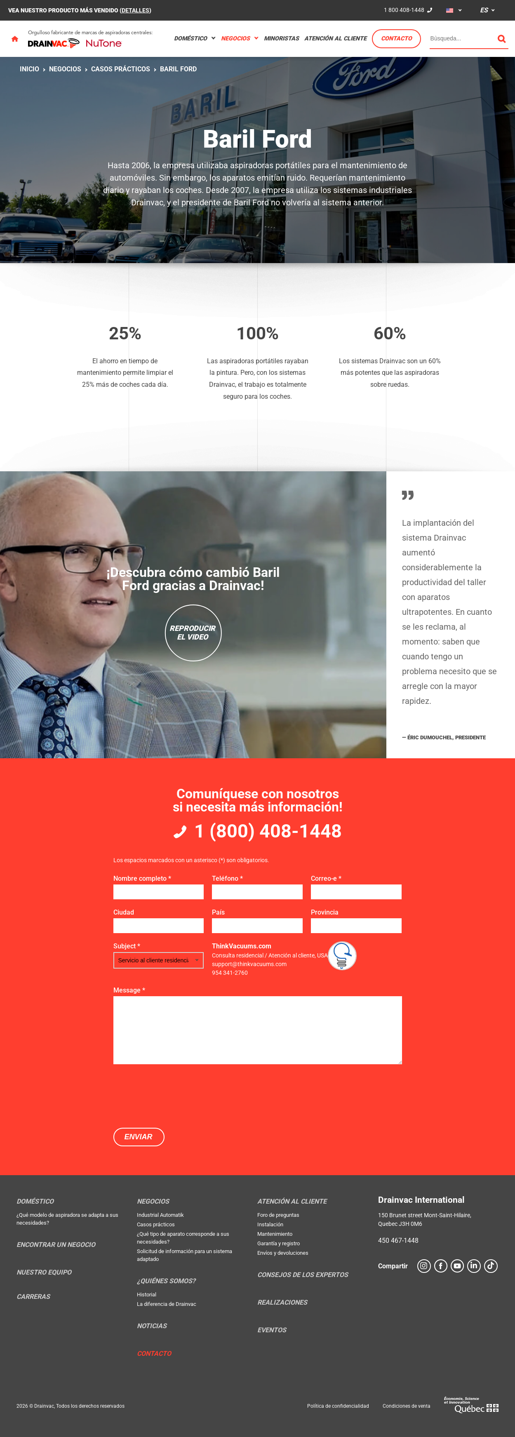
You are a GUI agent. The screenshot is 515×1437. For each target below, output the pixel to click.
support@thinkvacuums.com (249, 964)
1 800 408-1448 (404, 10)
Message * (129, 990)
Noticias (152, 1326)
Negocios (235, 38)
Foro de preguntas (278, 1215)
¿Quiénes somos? (166, 1281)
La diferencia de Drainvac (166, 1304)
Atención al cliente (335, 38)
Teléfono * (227, 878)
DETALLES (135, 10)
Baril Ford (178, 69)
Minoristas (281, 38)
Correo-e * (326, 878)
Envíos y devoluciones (282, 1253)
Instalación (270, 1224)
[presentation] (176, 1095)
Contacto (396, 38)
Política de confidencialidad (338, 1406)
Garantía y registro (278, 1243)
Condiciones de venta (406, 1406)
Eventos (271, 1330)
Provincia (325, 912)
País (218, 912)
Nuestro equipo (43, 1272)
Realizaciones (282, 1302)
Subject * (126, 946)
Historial (146, 1294)
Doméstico (190, 38)
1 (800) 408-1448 (268, 831)
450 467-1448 (398, 1240)
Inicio (29, 69)
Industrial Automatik (160, 1215)
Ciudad (123, 912)
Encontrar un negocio (55, 1245)
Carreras (33, 1297)
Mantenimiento (274, 1234)
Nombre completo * (142, 878)
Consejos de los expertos (302, 1275)
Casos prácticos (120, 69)
